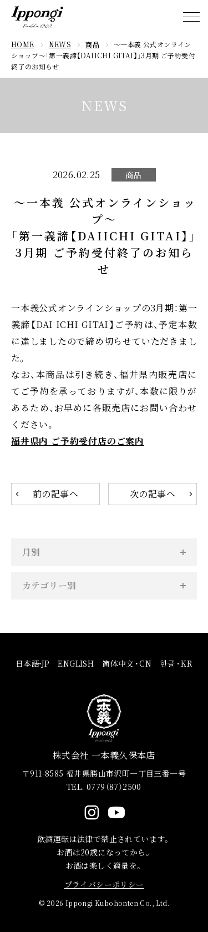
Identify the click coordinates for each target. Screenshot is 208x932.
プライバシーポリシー (104, 884)
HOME (22, 44)
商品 (92, 44)
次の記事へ (152, 493)
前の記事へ (55, 493)
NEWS (60, 44)
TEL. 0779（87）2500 (104, 786)
